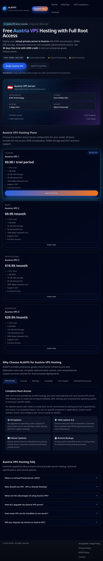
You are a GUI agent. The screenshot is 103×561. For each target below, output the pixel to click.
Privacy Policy (85, 548)
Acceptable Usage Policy (89, 543)
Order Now (51, 245)
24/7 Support (63, 381)
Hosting (65, 4)
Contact (55, 12)
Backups (35, 381)
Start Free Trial (51, 193)
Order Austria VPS (14, 66)
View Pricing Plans (38, 66)
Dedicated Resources (82, 381)
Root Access (10, 381)
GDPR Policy (84, 552)
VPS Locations (81, 4)
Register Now (40, 8)
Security (23, 381)
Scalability (49, 381)
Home (54, 4)
